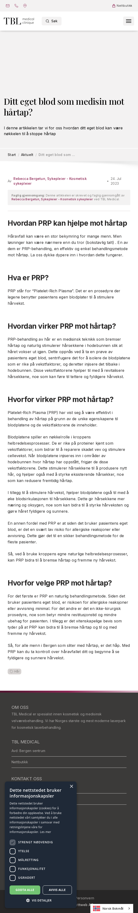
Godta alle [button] (25, 890)
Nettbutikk (20, 762)
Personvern (84, 898)
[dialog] (41, 844)
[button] (41, 900)
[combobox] (111, 908)
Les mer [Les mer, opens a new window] (45, 832)
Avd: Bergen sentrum (28, 751)
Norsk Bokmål (108, 908)
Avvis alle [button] (57, 890)
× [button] (71, 786)
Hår (14, 671)
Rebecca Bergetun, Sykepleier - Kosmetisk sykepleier (49, 181)
